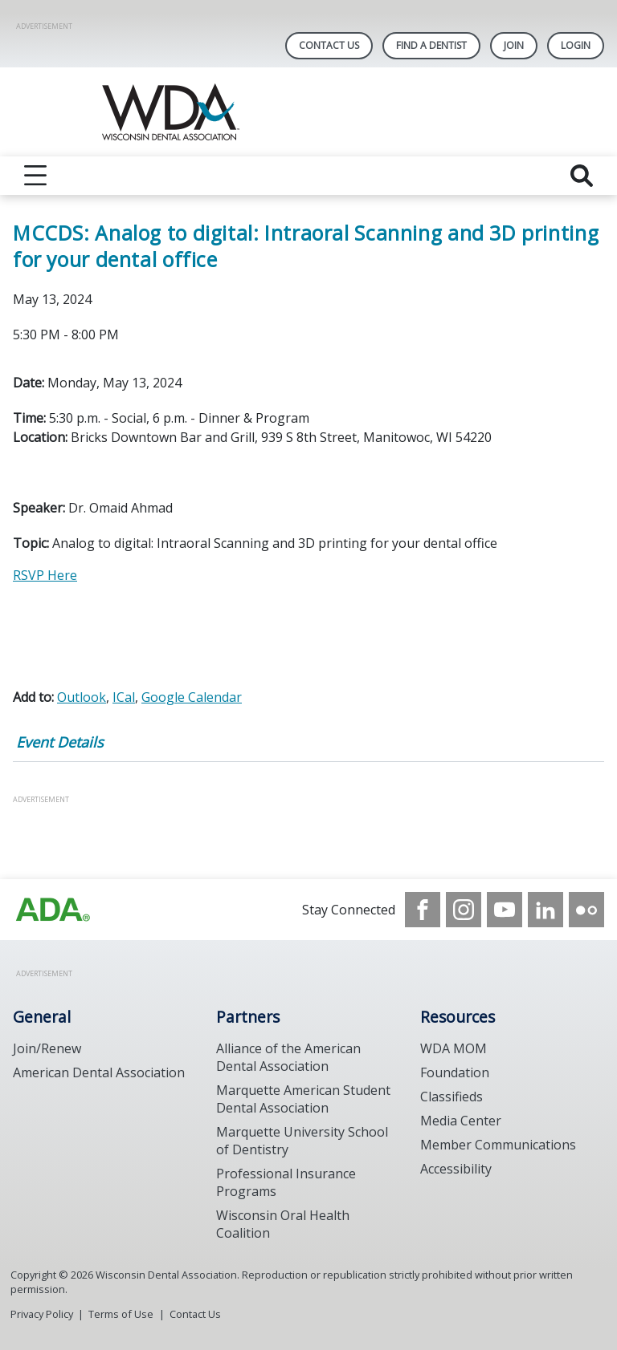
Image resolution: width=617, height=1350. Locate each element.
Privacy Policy (41, 1314)
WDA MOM (453, 1048)
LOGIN (575, 45)
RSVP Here (45, 575)
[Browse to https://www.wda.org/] (53, 910)
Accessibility (456, 1169)
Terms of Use (120, 1314)
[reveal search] (581, 175)
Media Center (460, 1120)
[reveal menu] (35, 175)
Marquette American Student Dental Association (303, 1099)
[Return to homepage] (309, 111)
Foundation (454, 1072)
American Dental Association (99, 1072)
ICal (123, 697)
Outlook (81, 697)
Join (514, 45)
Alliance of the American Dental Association (288, 1057)
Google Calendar (191, 697)
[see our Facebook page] (422, 909)
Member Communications (498, 1144)
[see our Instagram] (463, 909)
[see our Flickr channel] (586, 909)
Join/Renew (47, 1048)
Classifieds (451, 1096)
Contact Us (329, 45)
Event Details (60, 742)
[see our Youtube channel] (504, 909)
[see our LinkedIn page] (545, 909)
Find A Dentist (431, 45)
